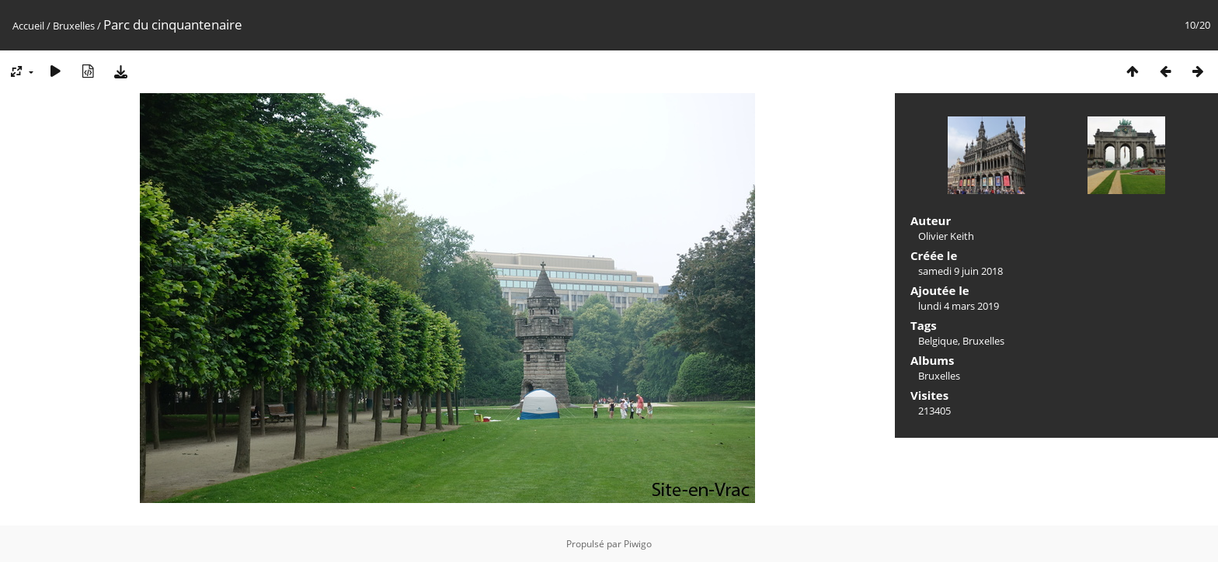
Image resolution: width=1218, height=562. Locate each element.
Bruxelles (74, 26)
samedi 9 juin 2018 (960, 271)
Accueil (28, 26)
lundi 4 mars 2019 (958, 306)
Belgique (938, 341)
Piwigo (638, 543)
